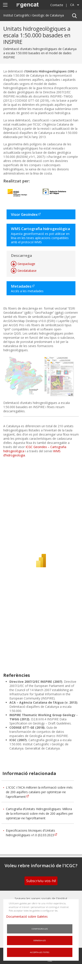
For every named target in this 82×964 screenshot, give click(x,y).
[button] (74, 15)
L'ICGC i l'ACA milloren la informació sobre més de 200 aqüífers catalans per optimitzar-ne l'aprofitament (39, 792)
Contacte (56, 5)
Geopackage (26, 264)
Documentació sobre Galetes (28, 916)
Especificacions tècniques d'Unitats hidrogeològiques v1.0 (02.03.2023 (30, 832)
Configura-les (39, 928)
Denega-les (39, 940)
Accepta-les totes (39, 952)
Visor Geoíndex (24, 214)
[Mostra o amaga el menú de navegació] (5, 4)
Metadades (21, 286)
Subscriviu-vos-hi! (41, 880)
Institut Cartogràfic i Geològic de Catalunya (33, 15)
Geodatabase (27, 270)
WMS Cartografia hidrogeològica (40, 228)
